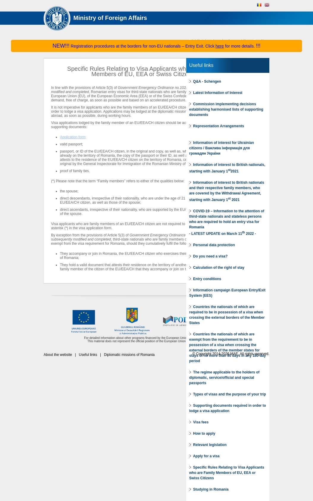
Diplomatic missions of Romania (129, 355)
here (220, 46)
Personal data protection (212, 245)
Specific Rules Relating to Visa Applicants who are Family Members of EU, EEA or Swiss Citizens (226, 472)
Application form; (73, 137)
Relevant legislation (208, 445)
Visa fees (198, 422)
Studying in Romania (209, 489)
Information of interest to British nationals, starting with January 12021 (227, 168)
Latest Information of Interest (215, 93)
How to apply (202, 433)
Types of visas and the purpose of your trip (227, 394)
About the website (58, 355)
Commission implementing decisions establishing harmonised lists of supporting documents (226, 109)
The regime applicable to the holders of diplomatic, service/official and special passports (224, 377)
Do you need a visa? (208, 256)
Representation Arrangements (216, 126)
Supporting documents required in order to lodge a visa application (227, 408)
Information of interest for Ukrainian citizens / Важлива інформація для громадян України (221, 148)
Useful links (201, 65)
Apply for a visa (204, 456)
